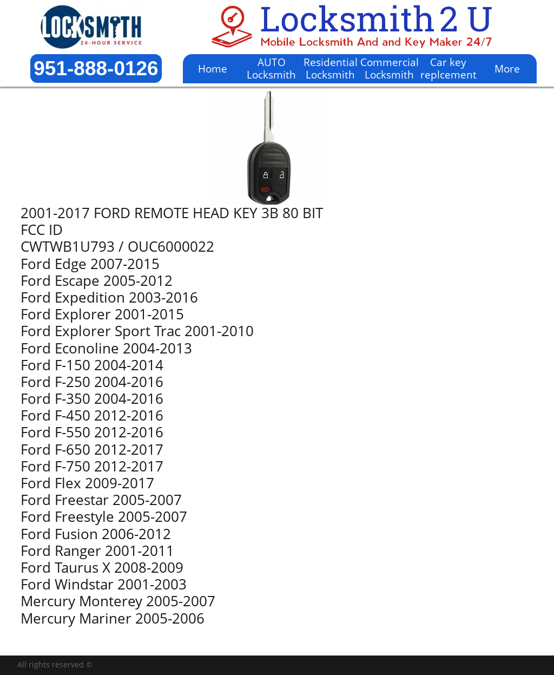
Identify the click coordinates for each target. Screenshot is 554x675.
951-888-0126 (96, 68)
